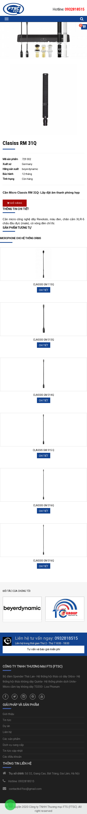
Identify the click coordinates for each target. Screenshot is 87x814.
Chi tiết (43, 290)
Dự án (6, 726)
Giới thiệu (8, 714)
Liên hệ (7, 732)
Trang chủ (12, 49)
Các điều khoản (12, 756)
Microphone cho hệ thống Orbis (43, 53)
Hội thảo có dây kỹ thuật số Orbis (58, 49)
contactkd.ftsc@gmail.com (25, 789)
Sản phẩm (28, 49)
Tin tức (7, 720)
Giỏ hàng (14, 203)
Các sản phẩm (11, 739)
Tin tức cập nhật (13, 750)
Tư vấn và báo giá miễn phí (43, 649)
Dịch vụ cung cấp (13, 745)
